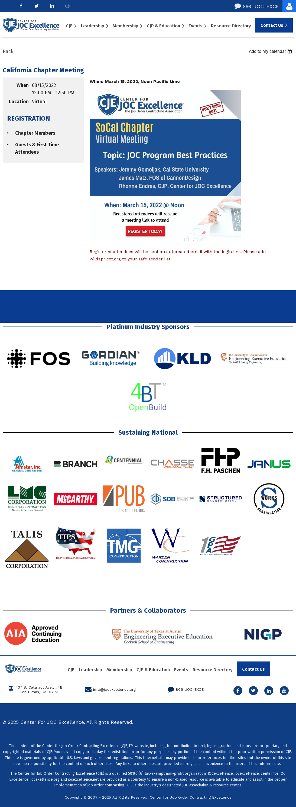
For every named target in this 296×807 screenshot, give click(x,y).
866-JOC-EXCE (257, 6)
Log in (289, 6)
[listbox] (271, 51)
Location (19, 102)
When (23, 85)
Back (8, 51)
